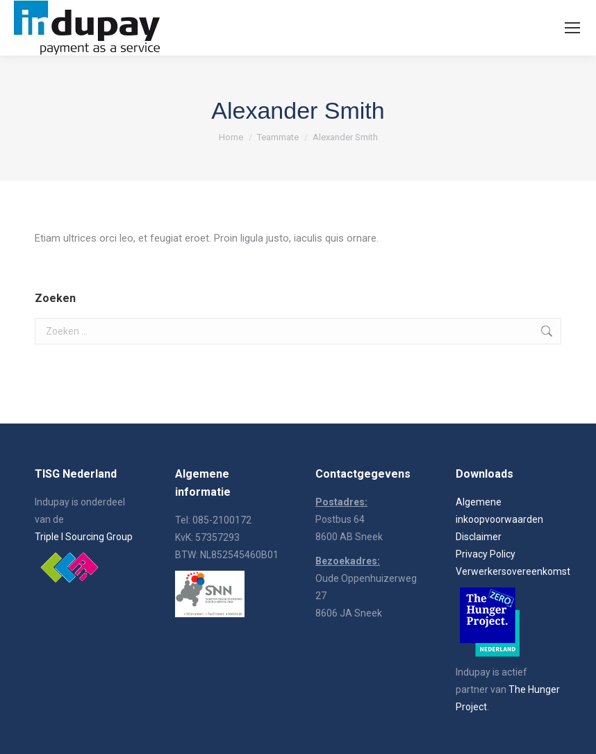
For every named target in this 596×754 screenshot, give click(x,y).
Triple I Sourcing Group (84, 536)
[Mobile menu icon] (572, 27)
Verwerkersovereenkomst (513, 571)
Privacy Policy (485, 554)
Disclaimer (479, 536)
